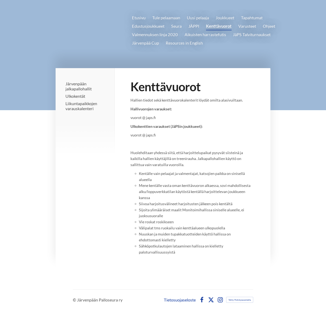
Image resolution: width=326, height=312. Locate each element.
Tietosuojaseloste (180, 300)
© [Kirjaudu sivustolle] (75, 299)
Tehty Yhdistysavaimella (239, 300)
